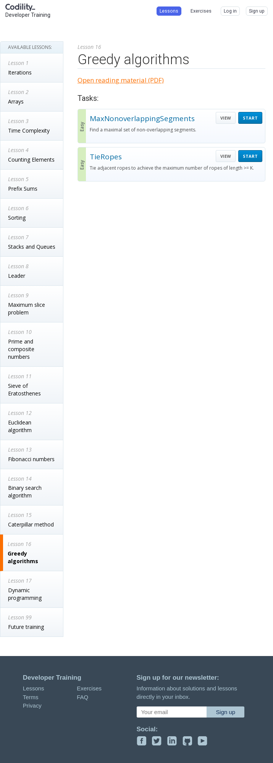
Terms (31, 697)
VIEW (225, 118)
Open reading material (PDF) (121, 80)
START (250, 118)
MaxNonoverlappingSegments (142, 118)
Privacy (32, 705)
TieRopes (106, 157)
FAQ (82, 697)
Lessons (33, 688)
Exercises (89, 688)
